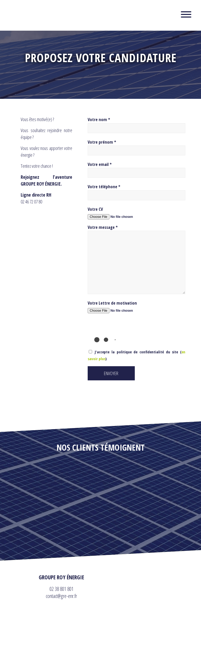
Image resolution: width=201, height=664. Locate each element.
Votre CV (95, 209)
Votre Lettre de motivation (112, 303)
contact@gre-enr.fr (61, 596)
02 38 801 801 (61, 588)
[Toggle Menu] (186, 14)
